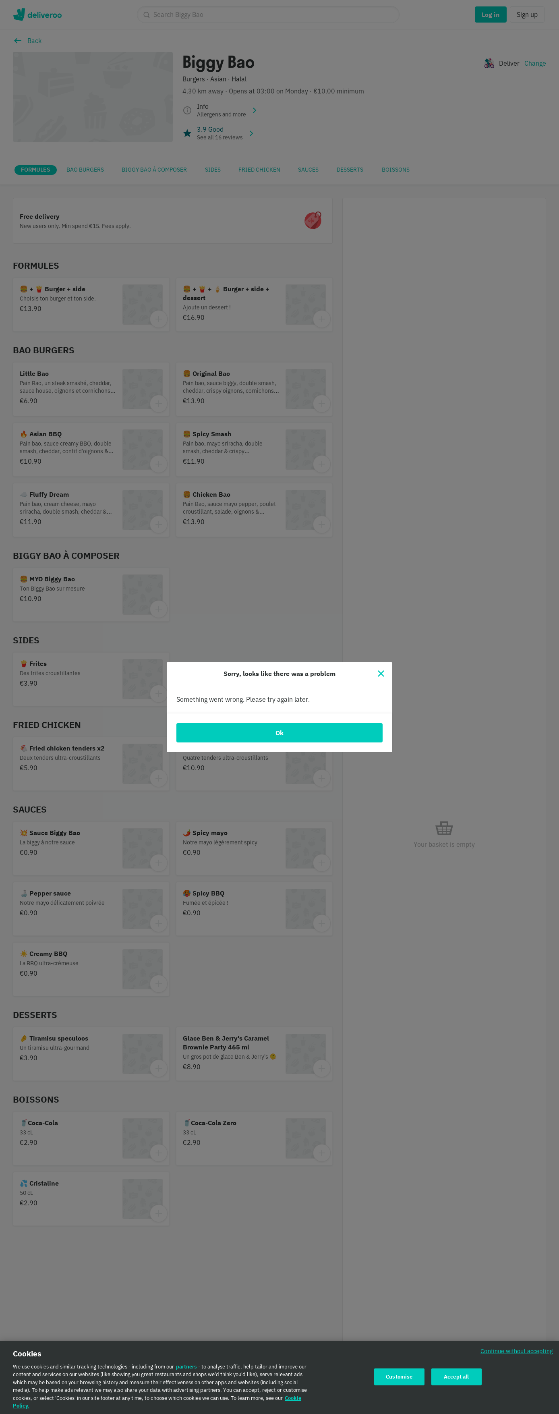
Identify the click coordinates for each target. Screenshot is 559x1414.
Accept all (456, 1379)
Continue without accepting (516, 1354)
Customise (399, 1379)
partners (186, 1369)
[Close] (381, 673)
